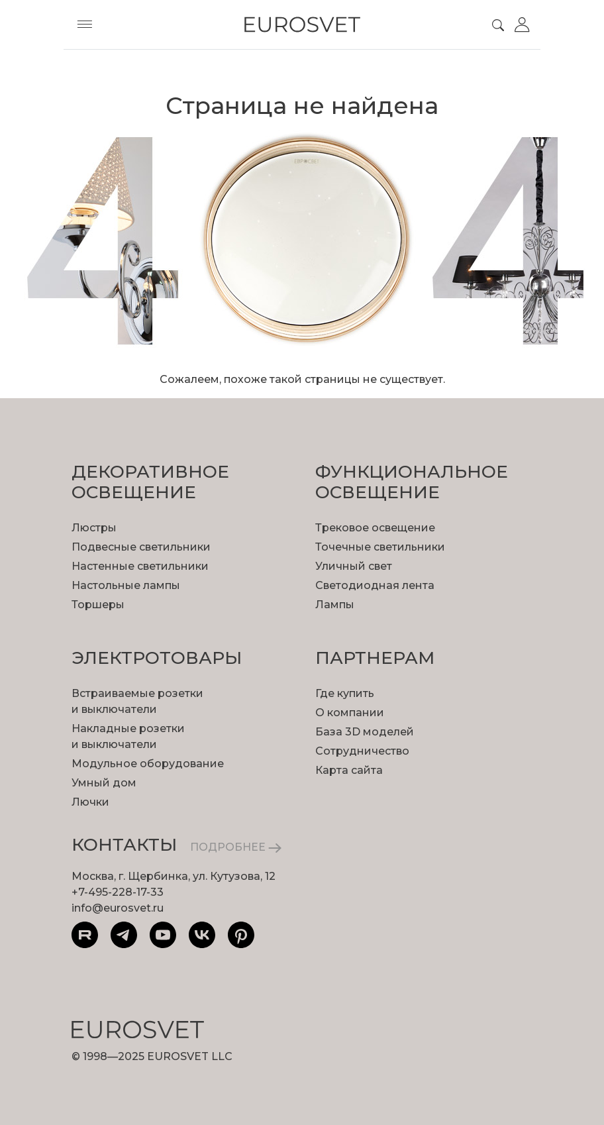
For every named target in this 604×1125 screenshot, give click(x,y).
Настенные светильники (140, 566)
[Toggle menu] (85, 24)
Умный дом (104, 783)
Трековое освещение (375, 527)
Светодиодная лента (374, 585)
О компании (349, 712)
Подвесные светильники (141, 547)
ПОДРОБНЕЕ (235, 847)
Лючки (90, 802)
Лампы (334, 604)
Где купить (344, 693)
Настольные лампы (126, 585)
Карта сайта (349, 770)
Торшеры (98, 604)
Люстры (94, 527)
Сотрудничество (362, 751)
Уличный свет (353, 566)
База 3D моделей (364, 731)
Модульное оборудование (148, 763)
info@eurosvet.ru (118, 908)
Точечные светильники (380, 547)
